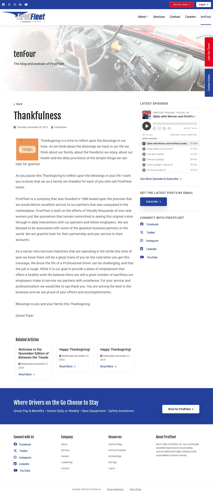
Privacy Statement (115, 489)
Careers (190, 16)
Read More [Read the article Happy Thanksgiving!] (66, 366)
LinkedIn (148, 249)
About (64, 444)
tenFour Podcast (117, 450)
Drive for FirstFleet (179, 409)
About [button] (142, 16)
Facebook (149, 224)
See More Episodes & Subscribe (159, 178)
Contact (175, 16)
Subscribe (152, 201)
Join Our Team (180, 4)
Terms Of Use (135, 489)
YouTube (149, 257)
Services (159, 16)
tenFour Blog (115, 444)
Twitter (147, 232)
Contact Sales (208, 83)
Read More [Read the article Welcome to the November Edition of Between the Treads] (25, 374)
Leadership (67, 462)
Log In (202, 4)
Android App (114, 456)
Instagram (149, 240)
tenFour (206, 16)
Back (19, 104)
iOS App (112, 462)
